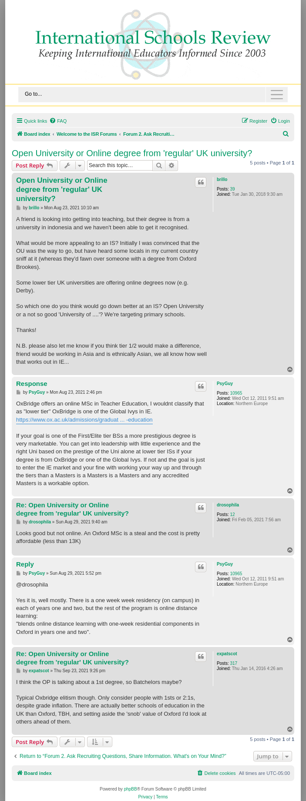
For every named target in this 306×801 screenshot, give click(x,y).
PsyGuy (225, 383)
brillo (222, 179)
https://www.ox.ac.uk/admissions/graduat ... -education (84, 419)
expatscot (227, 653)
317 (233, 663)
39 (232, 189)
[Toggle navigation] (153, 94)
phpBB (130, 789)
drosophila (228, 505)
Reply (25, 564)
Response (31, 383)
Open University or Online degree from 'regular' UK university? (132, 153)
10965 (236, 393)
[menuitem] (58, 121)
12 (232, 514)
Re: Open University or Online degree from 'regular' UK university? (72, 509)
